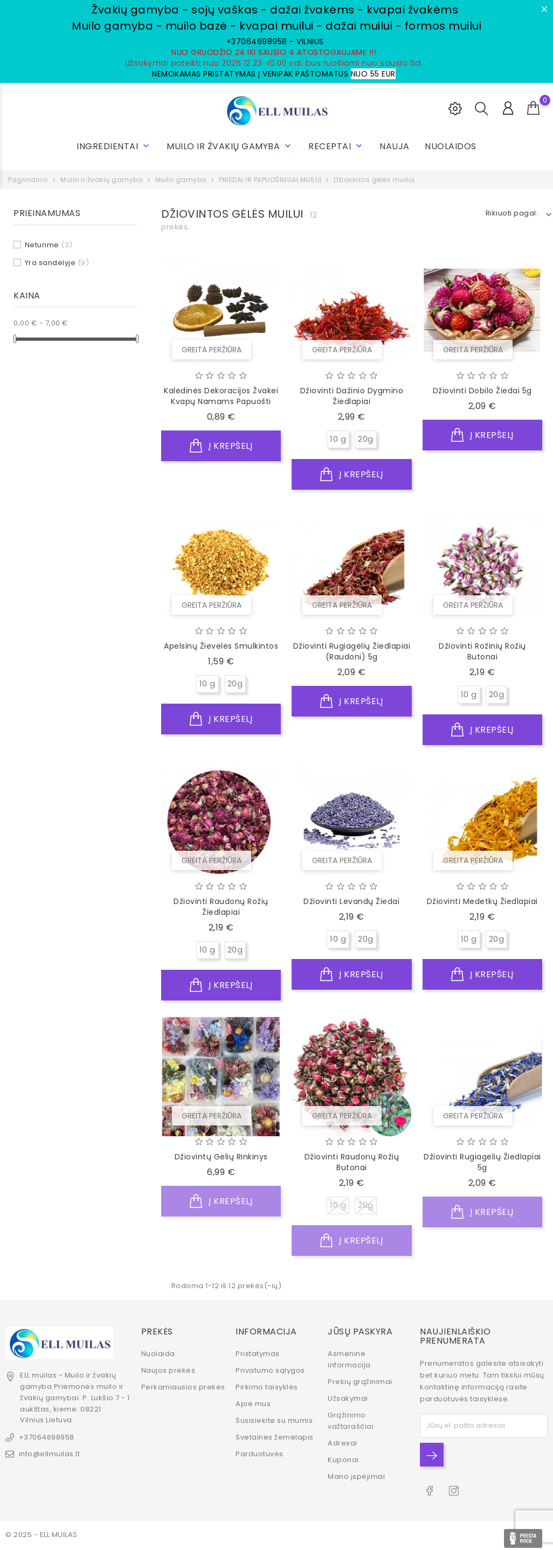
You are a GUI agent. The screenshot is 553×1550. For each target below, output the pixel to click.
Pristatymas (258, 1352)
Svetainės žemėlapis (275, 1436)
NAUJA (394, 146)
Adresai (342, 1442)
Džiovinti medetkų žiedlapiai (482, 901)
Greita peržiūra (211, 349)
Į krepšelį (221, 446)
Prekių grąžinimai (360, 1380)
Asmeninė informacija (349, 1358)
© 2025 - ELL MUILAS (41, 1533)
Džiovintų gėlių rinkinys (221, 1156)
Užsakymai (348, 1397)
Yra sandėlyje (57, 263)
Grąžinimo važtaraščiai (351, 1419)
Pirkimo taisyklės (267, 1386)
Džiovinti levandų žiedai (351, 901)
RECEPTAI (336, 146)
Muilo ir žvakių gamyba (230, 146)
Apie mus (253, 1403)
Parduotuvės (260, 1453)
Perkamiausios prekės (183, 1386)
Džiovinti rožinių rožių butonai (482, 651)
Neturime (49, 245)
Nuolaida (158, 1352)
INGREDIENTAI (114, 146)
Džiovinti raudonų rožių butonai (352, 1162)
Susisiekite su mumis (274, 1419)
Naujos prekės (168, 1369)
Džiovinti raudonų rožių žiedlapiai (221, 907)
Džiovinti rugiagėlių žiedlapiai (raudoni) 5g (352, 651)
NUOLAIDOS (450, 146)
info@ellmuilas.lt (49, 1453)
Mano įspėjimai (356, 1475)
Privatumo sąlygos (270, 1369)
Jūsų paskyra (360, 1330)
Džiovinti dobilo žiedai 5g (482, 390)
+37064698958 (46, 1436)
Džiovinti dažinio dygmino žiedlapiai (352, 396)
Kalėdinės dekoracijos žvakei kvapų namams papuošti (221, 396)
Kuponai (343, 1459)
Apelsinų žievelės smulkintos (221, 646)
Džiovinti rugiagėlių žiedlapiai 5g (482, 1162)
